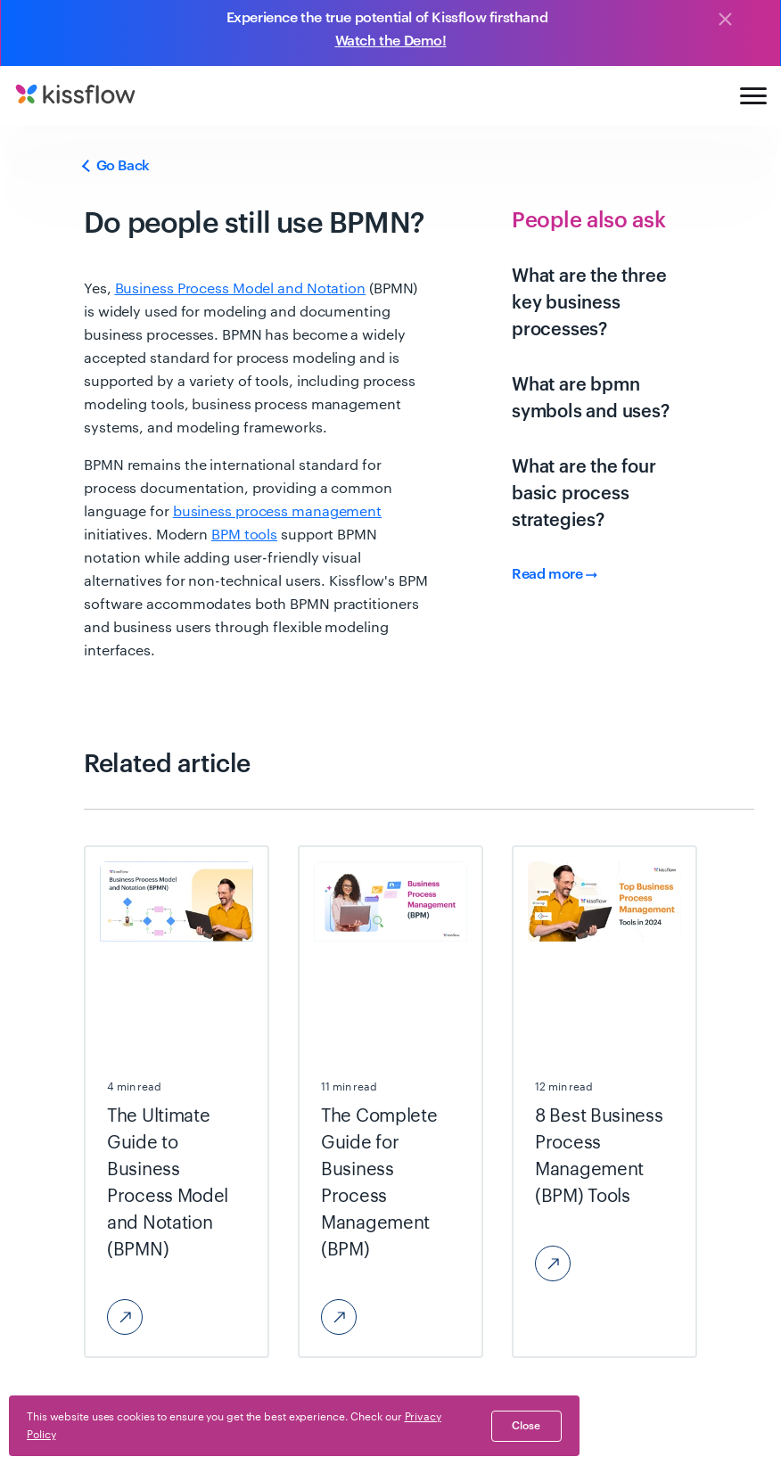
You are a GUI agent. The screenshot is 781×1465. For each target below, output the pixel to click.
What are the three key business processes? (589, 303)
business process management (277, 512)
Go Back (117, 166)
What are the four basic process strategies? (584, 494)
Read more (554, 574)
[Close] (725, 20)
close (526, 1425)
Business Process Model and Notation (240, 289)
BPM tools (244, 535)
